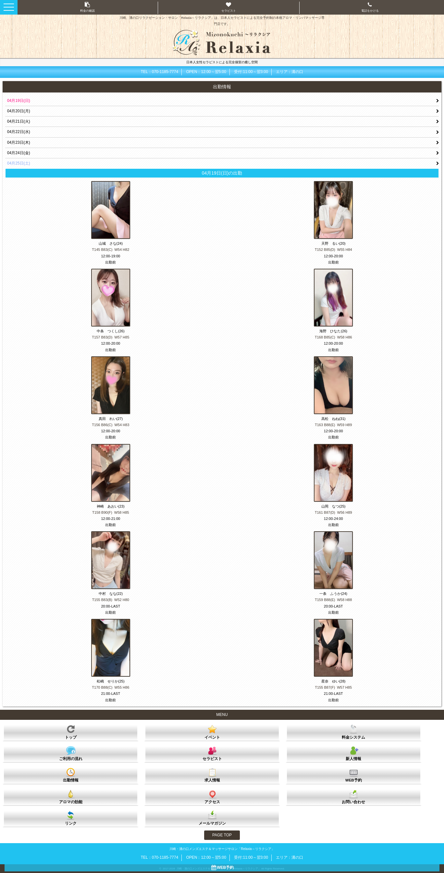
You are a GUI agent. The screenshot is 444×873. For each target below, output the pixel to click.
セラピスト (212, 753)
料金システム (353, 731)
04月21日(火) (18, 121)
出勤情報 (71, 774)
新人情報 (353, 753)
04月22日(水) (18, 131)
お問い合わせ (353, 796)
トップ (71, 731)
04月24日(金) (18, 153)
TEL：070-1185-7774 (159, 71)
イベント (212, 731)
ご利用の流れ (70, 753)
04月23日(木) (18, 142)
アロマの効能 (70, 796)
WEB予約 (353, 774)
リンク (71, 817)
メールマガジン (212, 817)
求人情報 (212, 774)
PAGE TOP (222, 835)
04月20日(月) (18, 111)
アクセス (212, 796)
